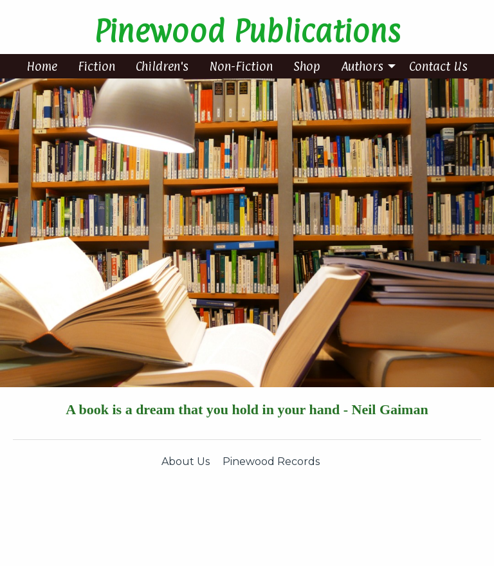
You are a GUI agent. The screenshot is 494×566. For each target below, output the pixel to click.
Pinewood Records (271, 461)
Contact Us (438, 66)
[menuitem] (42, 66)
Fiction (96, 66)
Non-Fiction (241, 66)
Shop (306, 66)
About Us (185, 461)
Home (41, 66)
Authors (362, 66)
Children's (162, 66)
